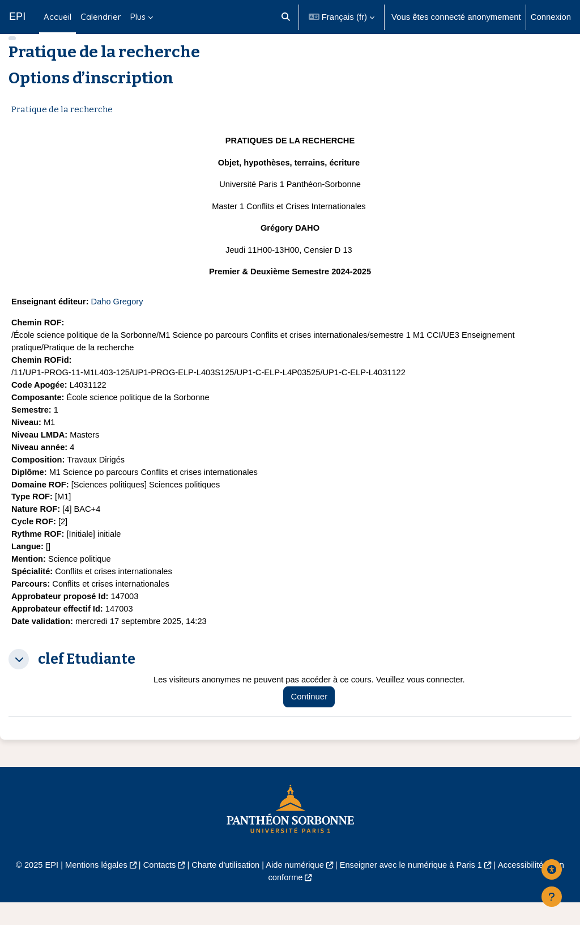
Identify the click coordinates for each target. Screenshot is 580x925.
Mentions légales (93, 887)
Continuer (312, 719)
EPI (17, 16)
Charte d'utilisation (224, 887)
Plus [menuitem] (138, 16)
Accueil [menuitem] (57, 16)
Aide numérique (295, 887)
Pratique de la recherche (62, 126)
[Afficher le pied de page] (551, 896)
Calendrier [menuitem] (100, 16)
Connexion (551, 17)
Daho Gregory (119, 318)
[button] (285, 17)
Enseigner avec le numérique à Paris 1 (412, 887)
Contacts (157, 887)
